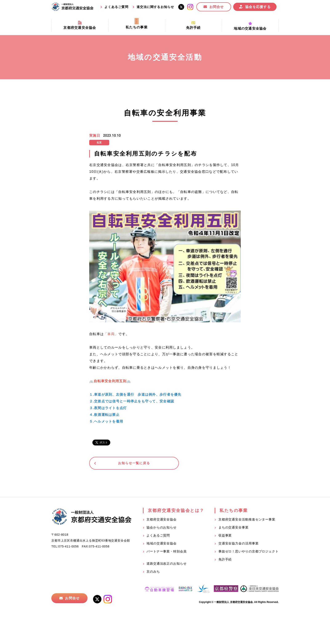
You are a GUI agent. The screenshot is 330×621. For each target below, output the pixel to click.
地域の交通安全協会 (161, 544)
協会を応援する (258, 7)
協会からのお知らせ (161, 528)
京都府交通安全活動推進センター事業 (246, 520)
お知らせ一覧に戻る (122, 463)
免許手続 (225, 560)
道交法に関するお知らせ (155, 7)
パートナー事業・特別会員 (166, 552)
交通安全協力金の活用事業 (238, 544)
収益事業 (225, 536)
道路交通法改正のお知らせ (166, 564)
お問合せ (216, 7)
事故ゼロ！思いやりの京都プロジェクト (248, 552)
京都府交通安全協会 (161, 520)
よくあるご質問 (116, 7)
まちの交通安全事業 (233, 528)
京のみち (153, 572)
